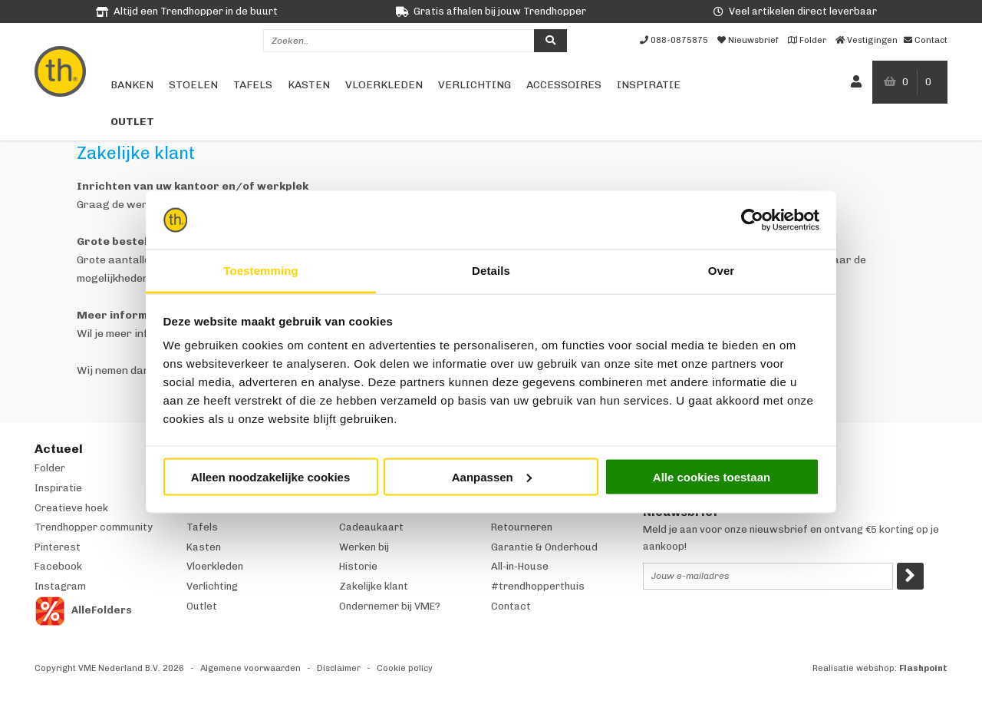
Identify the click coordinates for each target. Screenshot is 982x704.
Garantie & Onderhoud (544, 547)
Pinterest (58, 547)
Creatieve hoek (71, 508)
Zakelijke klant (373, 586)
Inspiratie (648, 84)
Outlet (132, 121)
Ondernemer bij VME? (389, 606)
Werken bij (364, 547)
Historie (358, 566)
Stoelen (193, 84)
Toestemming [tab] (260, 270)
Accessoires (563, 84)
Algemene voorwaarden (250, 668)
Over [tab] (721, 270)
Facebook (58, 566)
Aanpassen (492, 476)
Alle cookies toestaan (711, 476)
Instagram (60, 586)
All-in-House (520, 566)
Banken (131, 84)
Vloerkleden (384, 84)
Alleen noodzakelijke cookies (271, 476)
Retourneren (521, 527)
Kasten (309, 84)
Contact (511, 606)
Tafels (252, 84)
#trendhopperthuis (538, 586)
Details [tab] (491, 270)
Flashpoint (923, 668)
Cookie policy (405, 668)
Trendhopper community (94, 527)
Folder (50, 468)
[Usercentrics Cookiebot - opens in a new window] (752, 220)
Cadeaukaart (371, 527)
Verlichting (474, 84)
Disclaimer (339, 668)
